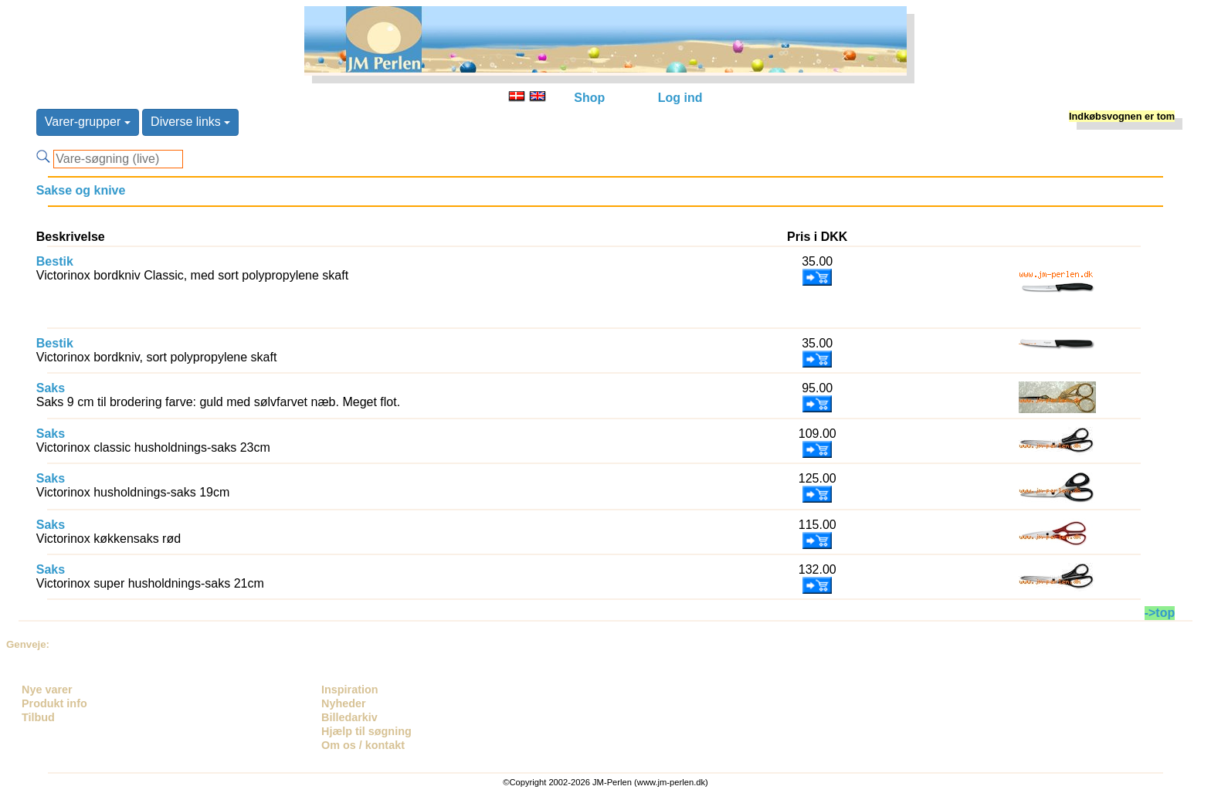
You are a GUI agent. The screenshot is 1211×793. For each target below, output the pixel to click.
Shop (589, 97)
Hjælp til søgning (366, 731)
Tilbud (38, 717)
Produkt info (54, 703)
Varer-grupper (88, 121)
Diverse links (190, 121)
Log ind (680, 97)
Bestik (54, 261)
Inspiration (349, 689)
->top (1160, 612)
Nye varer (47, 689)
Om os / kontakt (363, 745)
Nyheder (343, 703)
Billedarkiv (349, 717)
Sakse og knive (81, 190)
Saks (50, 388)
